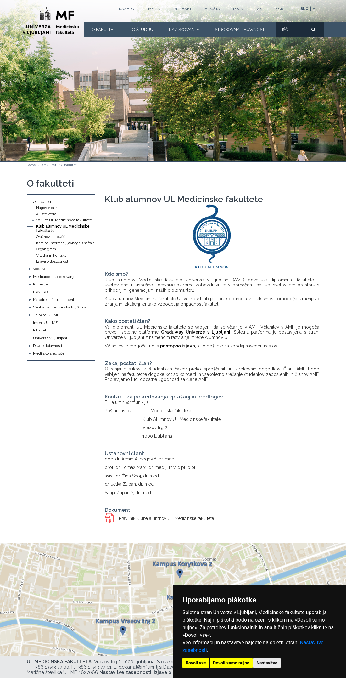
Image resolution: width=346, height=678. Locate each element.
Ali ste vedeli (47, 214)
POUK (238, 9)
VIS (259, 9)
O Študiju (142, 29)
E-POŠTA (212, 9)
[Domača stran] (50, 22)
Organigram (46, 249)
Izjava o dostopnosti (52, 261)
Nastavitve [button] (266, 662)
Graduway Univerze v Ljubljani (196, 332)
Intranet (182, 9)
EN (315, 9)
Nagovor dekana (50, 208)
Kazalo (126, 9)
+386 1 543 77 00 (51, 667)
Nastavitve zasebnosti (125, 672)
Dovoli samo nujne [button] (231, 662)
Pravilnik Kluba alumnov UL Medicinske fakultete (166, 518)
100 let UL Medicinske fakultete (64, 220)
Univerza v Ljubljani (50, 338)
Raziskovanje (184, 29)
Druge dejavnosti (47, 345)
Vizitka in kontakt (51, 255)
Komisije (40, 284)
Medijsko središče (48, 353)
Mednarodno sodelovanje (54, 276)
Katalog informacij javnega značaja (65, 243)
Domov (31, 165)
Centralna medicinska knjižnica (59, 307)
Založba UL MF (46, 315)
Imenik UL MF (45, 322)
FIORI (279, 9)
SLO (304, 9)
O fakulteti (104, 29)
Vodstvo (39, 269)
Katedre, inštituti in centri (54, 299)
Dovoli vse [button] (196, 662)
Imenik (153, 9)
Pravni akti (42, 292)
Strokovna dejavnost (240, 29)
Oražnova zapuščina (53, 236)
